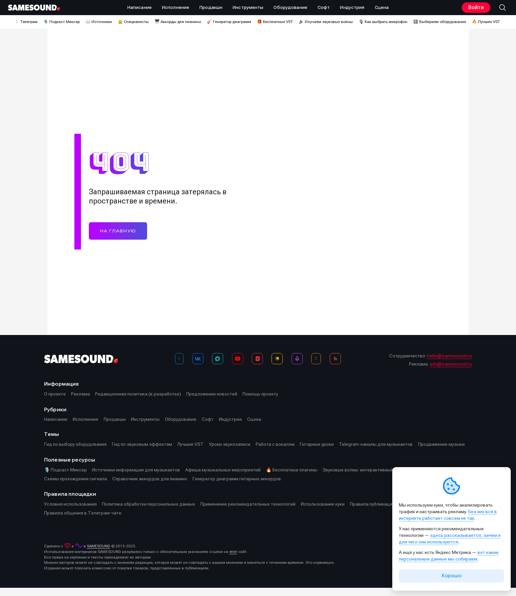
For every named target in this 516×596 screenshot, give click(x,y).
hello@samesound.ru (449, 364)
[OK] (316, 367)
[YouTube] (237, 367)
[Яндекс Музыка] (277, 367)
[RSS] (335, 367)
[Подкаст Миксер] (297, 367)
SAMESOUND (98, 554)
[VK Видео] (257, 367)
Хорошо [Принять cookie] (451, 575)
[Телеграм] (179, 367)
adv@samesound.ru (451, 372)
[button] (502, 7)
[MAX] (217, 367)
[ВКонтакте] (197, 367)
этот (233, 560)
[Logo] (34, 8)
